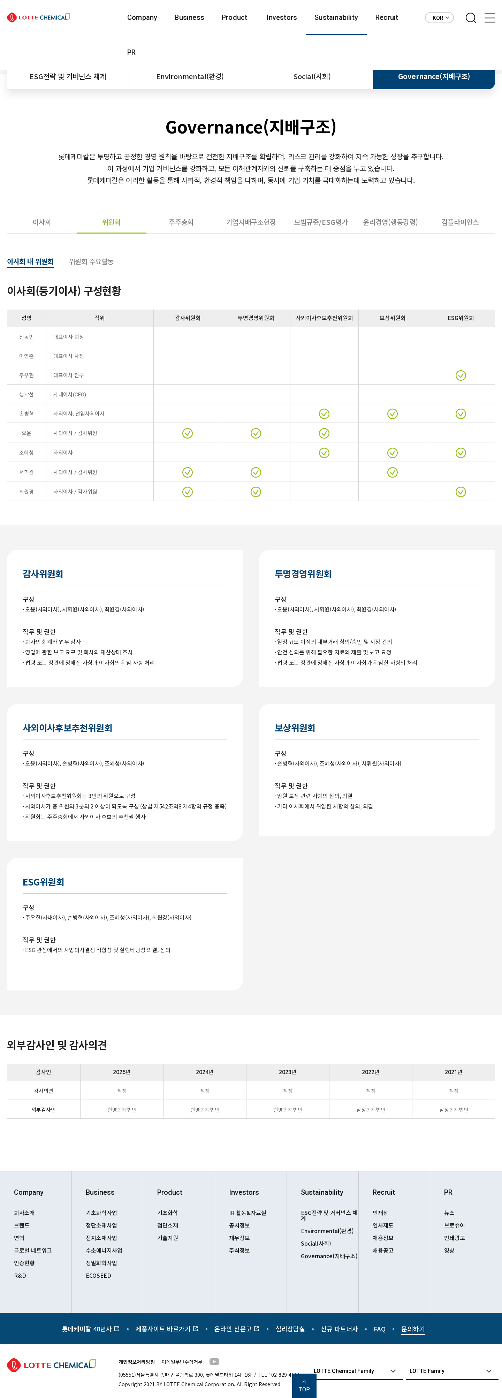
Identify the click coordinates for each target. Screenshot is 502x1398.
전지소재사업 (101, 1237)
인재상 (380, 1212)
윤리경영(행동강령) (390, 222)
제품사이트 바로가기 (167, 1328)
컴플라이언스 (460, 222)
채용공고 (383, 1250)
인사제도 (383, 1225)
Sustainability (336, 17)
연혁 (19, 1237)
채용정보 (383, 1237)
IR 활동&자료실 (247, 1212)
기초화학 (167, 1212)
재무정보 (239, 1237)
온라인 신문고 (237, 1328)
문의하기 (413, 1328)
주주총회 (181, 222)
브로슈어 (454, 1225)
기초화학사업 (101, 1212)
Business (189, 17)
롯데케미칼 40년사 (91, 1328)
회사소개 (24, 1212)
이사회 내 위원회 (30, 262)
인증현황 (24, 1263)
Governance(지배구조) (434, 76)
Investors (281, 17)
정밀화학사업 (101, 1263)
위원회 (111, 222)
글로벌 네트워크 (33, 1250)
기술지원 (167, 1237)
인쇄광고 (454, 1237)
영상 (449, 1250)
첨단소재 (167, 1225)
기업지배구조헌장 (251, 222)
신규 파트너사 (339, 1328)
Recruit (386, 17)
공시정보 (239, 1225)
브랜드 (22, 1225)
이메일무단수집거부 (182, 1361)
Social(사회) (312, 76)
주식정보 (239, 1250)
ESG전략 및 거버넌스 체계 (68, 76)
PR (131, 52)
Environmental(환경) (190, 76)
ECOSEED (98, 1275)
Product (234, 17)
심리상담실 (290, 1328)
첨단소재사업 (101, 1225)
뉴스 (449, 1212)
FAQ (380, 1328)
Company (142, 17)
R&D (20, 1275)
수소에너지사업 (104, 1250)
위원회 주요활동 (91, 262)
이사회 (41, 222)
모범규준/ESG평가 (321, 222)
